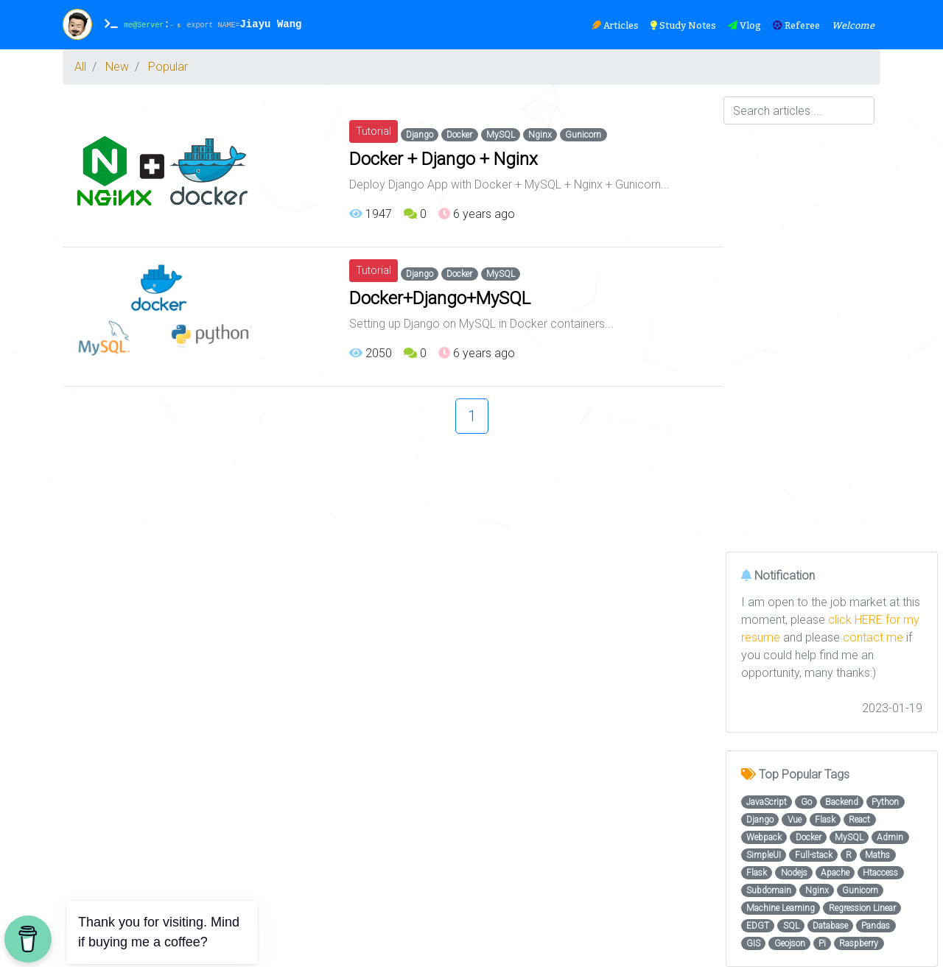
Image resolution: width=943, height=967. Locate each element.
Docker (459, 135)
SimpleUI (763, 855)
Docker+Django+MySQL (439, 298)
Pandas (875, 926)
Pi (822, 943)
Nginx (540, 135)
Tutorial (373, 131)
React (859, 820)
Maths (877, 855)
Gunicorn (583, 135)
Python (885, 802)
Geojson (789, 943)
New (117, 67)
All (80, 67)
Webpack (764, 837)
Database (830, 926)
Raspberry (858, 943)
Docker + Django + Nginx (443, 159)
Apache (835, 873)
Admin (890, 837)
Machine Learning (780, 908)
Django (419, 135)
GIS (753, 943)
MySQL (500, 135)
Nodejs (794, 873)
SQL (791, 926)
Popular (168, 67)
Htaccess (880, 873)
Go (806, 802)
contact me (873, 637)
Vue (795, 820)
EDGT (757, 926)
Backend (841, 802)
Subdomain (768, 890)
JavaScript (766, 802)
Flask (825, 820)
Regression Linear (862, 908)
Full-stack (813, 855)
